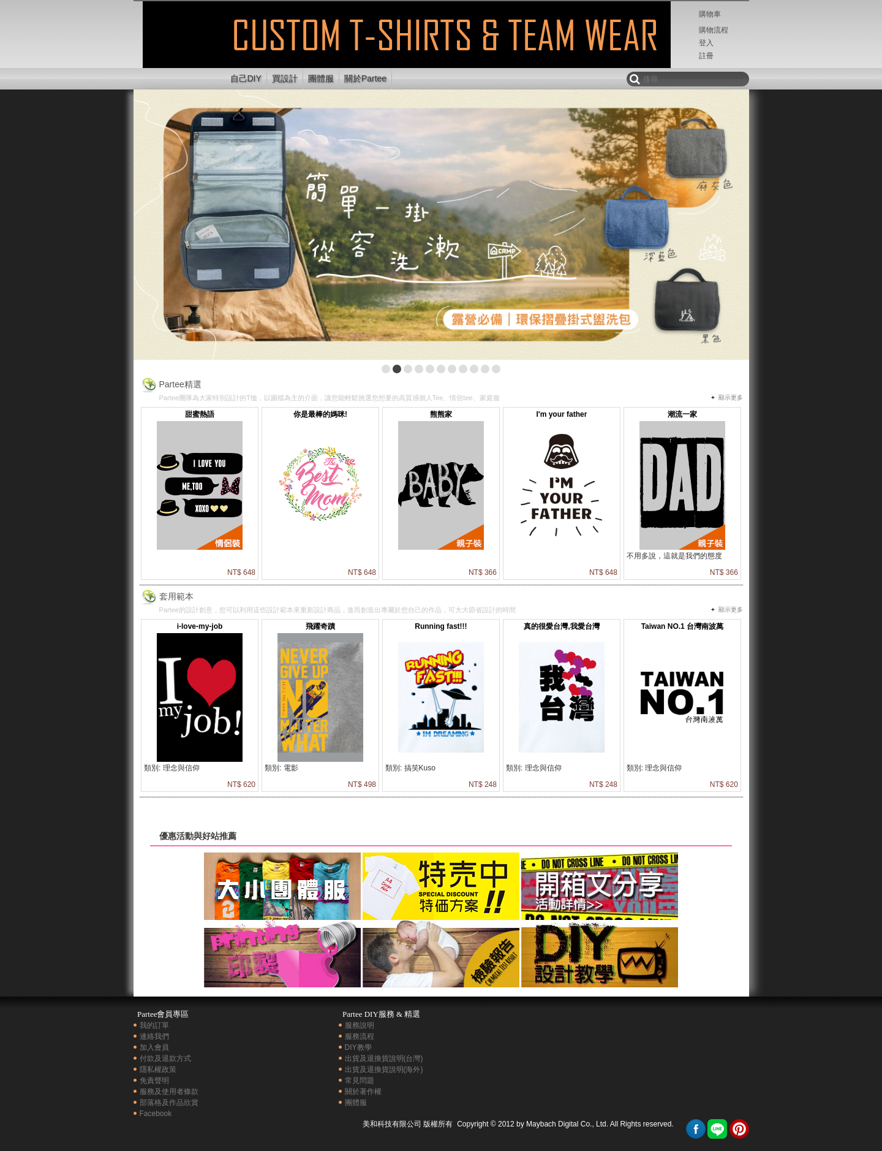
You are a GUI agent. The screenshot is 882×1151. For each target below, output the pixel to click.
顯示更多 (730, 397)
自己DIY (246, 78)
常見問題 (359, 1080)
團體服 (321, 78)
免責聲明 (154, 1080)
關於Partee (365, 78)
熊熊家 (441, 414)
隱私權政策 (158, 1069)
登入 (706, 43)
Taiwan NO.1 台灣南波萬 (682, 626)
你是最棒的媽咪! (320, 414)
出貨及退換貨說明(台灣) (384, 1058)
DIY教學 (358, 1047)
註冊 (706, 55)
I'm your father (561, 414)
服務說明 (359, 1025)
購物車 (710, 14)
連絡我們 (154, 1036)
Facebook (156, 1113)
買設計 (285, 78)
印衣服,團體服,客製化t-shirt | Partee (178, 45)
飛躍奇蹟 (320, 626)
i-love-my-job (200, 626)
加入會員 (154, 1047)
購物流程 (713, 30)
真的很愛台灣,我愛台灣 (561, 626)
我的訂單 (154, 1025)
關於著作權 (363, 1091)
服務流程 (359, 1036)
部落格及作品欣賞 (169, 1102)
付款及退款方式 (165, 1058)
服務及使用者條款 (169, 1091)
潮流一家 (682, 414)
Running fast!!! (441, 626)
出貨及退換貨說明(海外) (384, 1069)
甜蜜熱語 (199, 414)
